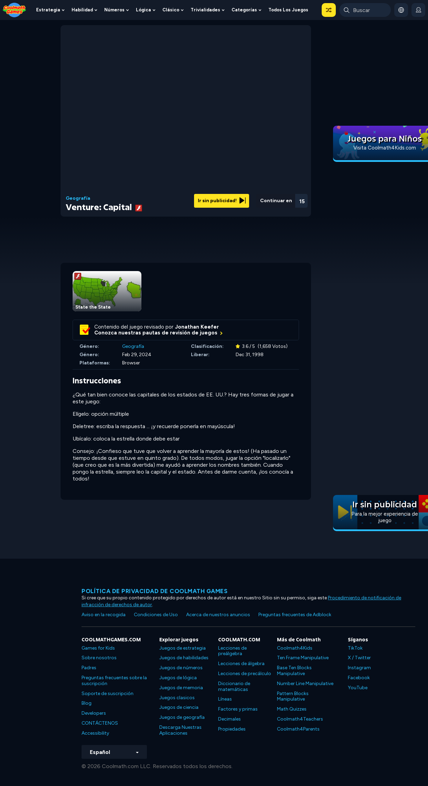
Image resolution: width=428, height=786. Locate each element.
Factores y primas (238, 709)
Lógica (143, 9)
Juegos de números (181, 668)
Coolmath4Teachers (300, 719)
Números (114, 9)
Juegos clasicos (177, 698)
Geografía (78, 198)
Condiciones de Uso (156, 615)
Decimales (229, 719)
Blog (87, 703)
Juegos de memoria (181, 688)
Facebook (359, 678)
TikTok (355, 648)
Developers (94, 713)
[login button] (418, 10)
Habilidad (82, 9)
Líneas (225, 699)
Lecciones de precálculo (244, 673)
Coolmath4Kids (294, 648)
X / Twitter (359, 658)
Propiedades (232, 729)
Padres (89, 668)
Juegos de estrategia (182, 648)
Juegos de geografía (182, 717)
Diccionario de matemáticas (234, 686)
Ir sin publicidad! (222, 200)
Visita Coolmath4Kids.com (384, 148)
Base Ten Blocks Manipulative (294, 670)
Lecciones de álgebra (241, 663)
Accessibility (95, 733)
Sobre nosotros (99, 658)
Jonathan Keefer (197, 327)
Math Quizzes (292, 709)
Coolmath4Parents (298, 729)
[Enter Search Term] (365, 10)
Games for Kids (98, 648)
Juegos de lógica (178, 678)
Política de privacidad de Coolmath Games (154, 591)
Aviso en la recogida (104, 615)
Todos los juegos (288, 9)
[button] (329, 10)
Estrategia (48, 9)
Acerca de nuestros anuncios (218, 615)
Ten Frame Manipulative (303, 658)
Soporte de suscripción (107, 693)
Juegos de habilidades (183, 658)
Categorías (244, 9)
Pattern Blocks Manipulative (293, 696)
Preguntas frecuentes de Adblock (294, 615)
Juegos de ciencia (179, 707)
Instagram (359, 668)
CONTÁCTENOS (100, 723)
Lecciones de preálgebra (232, 651)
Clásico (170, 9)
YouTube (357, 688)
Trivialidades (205, 9)
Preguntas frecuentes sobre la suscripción (114, 680)
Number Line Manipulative (305, 683)
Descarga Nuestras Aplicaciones (180, 730)
